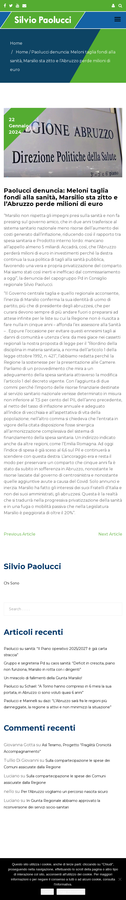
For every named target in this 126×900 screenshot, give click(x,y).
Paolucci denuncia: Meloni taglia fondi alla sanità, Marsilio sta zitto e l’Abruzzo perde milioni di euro (61, 197)
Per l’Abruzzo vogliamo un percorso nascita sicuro (64, 791)
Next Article (110, 534)
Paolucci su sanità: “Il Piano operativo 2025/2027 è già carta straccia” (55, 651)
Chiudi (47, 891)
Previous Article (19, 534)
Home (16, 43)
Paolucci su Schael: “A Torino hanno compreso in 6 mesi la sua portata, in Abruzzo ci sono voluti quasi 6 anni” (57, 689)
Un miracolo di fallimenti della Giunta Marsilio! (43, 678)
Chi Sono (11, 583)
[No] (119, 879)
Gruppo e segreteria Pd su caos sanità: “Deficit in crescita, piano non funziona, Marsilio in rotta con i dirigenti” (59, 666)
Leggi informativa (70, 891)
